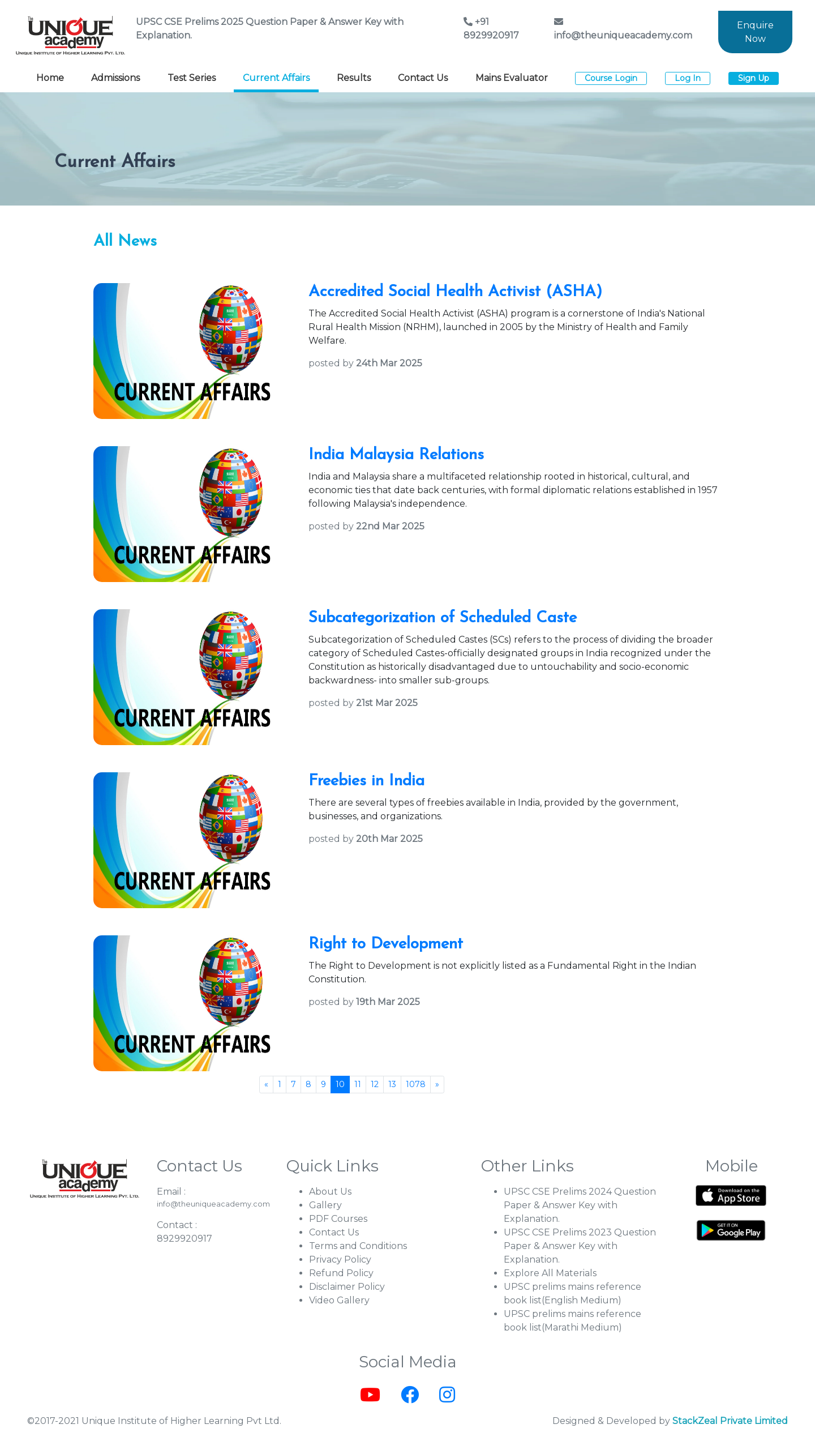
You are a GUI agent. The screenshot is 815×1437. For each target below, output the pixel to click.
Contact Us (423, 77)
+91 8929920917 (491, 28)
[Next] (437, 1084)
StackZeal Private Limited (730, 1420)
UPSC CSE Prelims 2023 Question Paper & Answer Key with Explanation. (580, 1246)
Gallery (325, 1205)
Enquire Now (755, 32)
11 (357, 1084)
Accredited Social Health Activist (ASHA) (455, 292)
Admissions (115, 77)
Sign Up (753, 78)
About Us (330, 1191)
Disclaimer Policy (347, 1286)
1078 (416, 1084)
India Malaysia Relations (396, 455)
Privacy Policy (340, 1259)
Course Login (611, 78)
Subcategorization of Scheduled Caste (442, 618)
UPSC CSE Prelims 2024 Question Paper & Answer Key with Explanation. (580, 1205)
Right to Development (385, 944)
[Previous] (266, 1084)
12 (375, 1084)
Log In (688, 78)
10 (340, 1084)
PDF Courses (338, 1218)
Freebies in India (366, 781)
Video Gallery (339, 1300)
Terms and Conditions (358, 1246)
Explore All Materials (550, 1273)
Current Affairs (276, 77)
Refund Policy (341, 1273)
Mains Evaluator (511, 77)
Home (50, 77)
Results (354, 77)
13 (392, 1084)
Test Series (192, 77)
